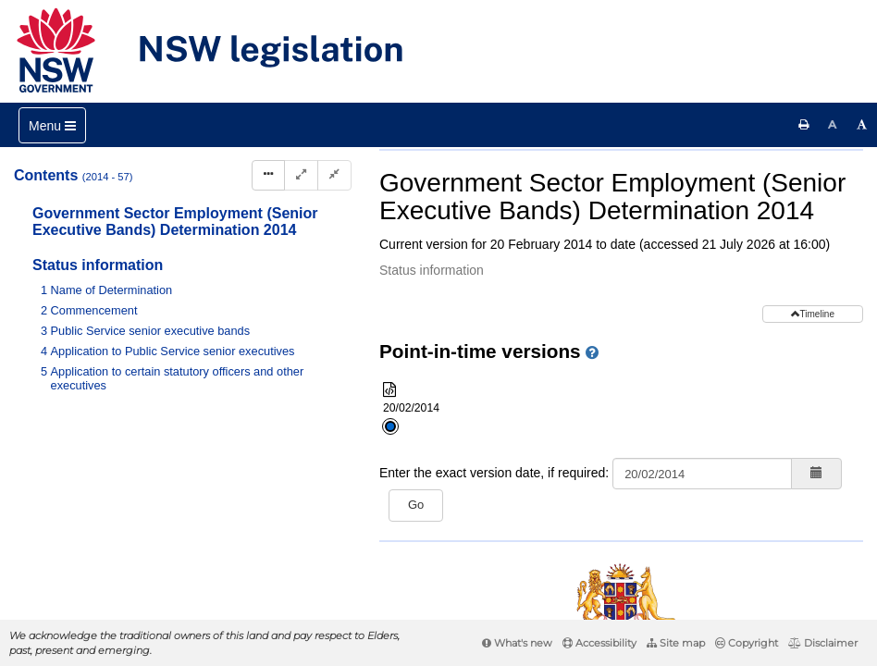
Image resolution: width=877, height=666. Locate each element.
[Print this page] (804, 125)
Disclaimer (823, 642)
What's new (517, 642)
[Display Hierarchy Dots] (268, 175)
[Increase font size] (862, 125)
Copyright (746, 642)
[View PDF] (669, 241)
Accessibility (599, 642)
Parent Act (600, 180)
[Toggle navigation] (52, 125)
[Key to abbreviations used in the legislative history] (635, 241)
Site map (676, 642)
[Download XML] (738, 241)
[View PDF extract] (704, 241)
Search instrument (590, 210)
